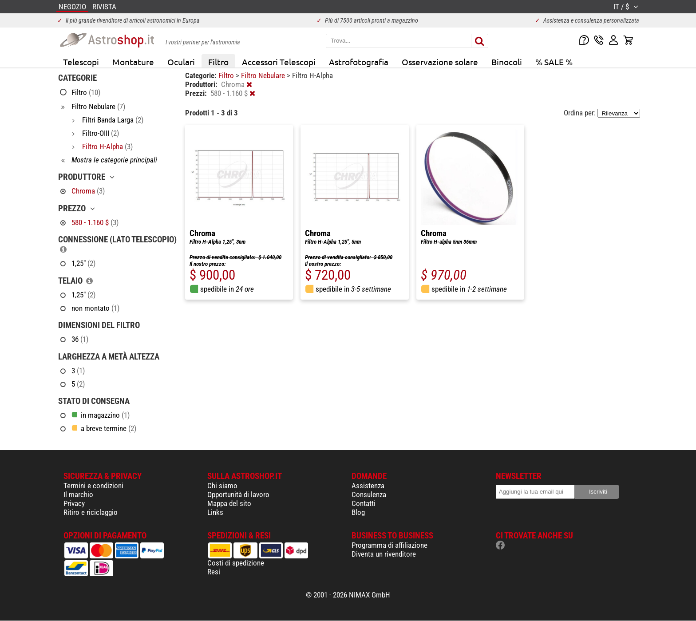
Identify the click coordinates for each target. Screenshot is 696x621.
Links (215, 512)
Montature (133, 61)
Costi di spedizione (235, 562)
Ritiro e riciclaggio (90, 512)
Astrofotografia (358, 61)
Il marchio (78, 494)
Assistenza (368, 485)
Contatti (364, 503)
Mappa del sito (229, 503)
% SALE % (554, 61)
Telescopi (81, 61)
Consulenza (369, 494)
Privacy (74, 503)
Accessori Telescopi (279, 61)
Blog (358, 512)
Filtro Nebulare (264, 75)
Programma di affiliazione (389, 545)
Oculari (181, 61)
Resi (213, 571)
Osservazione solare (440, 61)
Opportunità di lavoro (238, 494)
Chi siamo (222, 485)
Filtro (218, 61)
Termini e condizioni (93, 485)
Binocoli (506, 61)
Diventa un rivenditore (384, 554)
